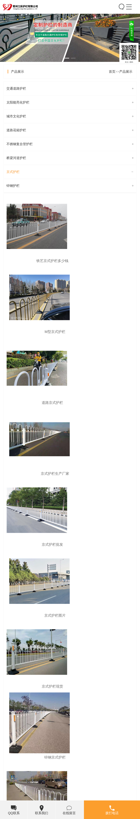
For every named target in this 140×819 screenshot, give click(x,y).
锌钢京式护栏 (103, 473)
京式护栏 (13, 172)
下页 (84, 555)
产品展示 (17, 71)
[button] (120, 711)
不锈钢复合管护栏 (19, 144)
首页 (112, 71)
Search (121, 6)
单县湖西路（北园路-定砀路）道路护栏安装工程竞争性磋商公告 (56, 610)
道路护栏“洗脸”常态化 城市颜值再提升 (38, 621)
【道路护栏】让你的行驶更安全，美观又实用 (43, 577)
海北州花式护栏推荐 (70, 759)
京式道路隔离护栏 (37, 544)
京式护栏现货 (36, 473)
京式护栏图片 (103, 403)
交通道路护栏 (16, 88)
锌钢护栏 (13, 185)
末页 (94, 555)
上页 (20, 555)
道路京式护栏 (36, 332)
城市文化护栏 (16, 116)
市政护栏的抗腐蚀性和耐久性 (31, 588)
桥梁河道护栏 (16, 158)
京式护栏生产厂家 (103, 332)
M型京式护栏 (103, 261)
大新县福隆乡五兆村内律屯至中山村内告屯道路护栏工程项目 (54, 599)
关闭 (136, 42)
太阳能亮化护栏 (17, 102)
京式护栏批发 (36, 403)
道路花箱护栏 (16, 130)
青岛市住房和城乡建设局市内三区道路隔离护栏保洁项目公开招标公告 (61, 632)
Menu (129, 4)
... (71, 555)
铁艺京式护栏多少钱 (37, 261)
